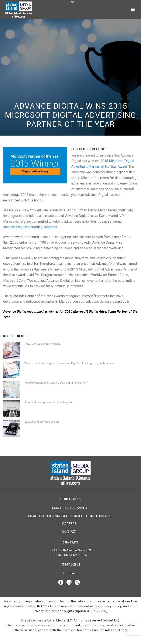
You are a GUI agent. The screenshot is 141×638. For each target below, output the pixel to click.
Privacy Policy (110, 606)
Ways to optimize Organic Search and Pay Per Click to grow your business (69, 363)
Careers (69, 524)
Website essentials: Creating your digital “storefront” (56, 382)
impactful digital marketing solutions (30, 227)
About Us (111, 620)
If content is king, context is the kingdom (49, 402)
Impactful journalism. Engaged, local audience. (69, 516)
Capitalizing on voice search (41, 421)
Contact (69, 532)
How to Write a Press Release (42, 343)
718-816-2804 (70, 564)
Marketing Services (69, 508)
